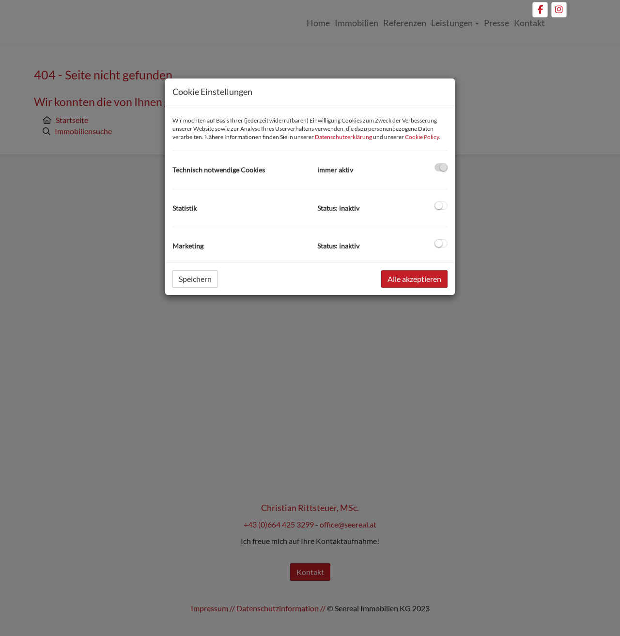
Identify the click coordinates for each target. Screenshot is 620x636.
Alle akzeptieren (414, 278)
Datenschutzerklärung (343, 136)
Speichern (195, 278)
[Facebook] (540, 9)
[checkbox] (441, 167)
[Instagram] (559, 9)
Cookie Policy (422, 136)
